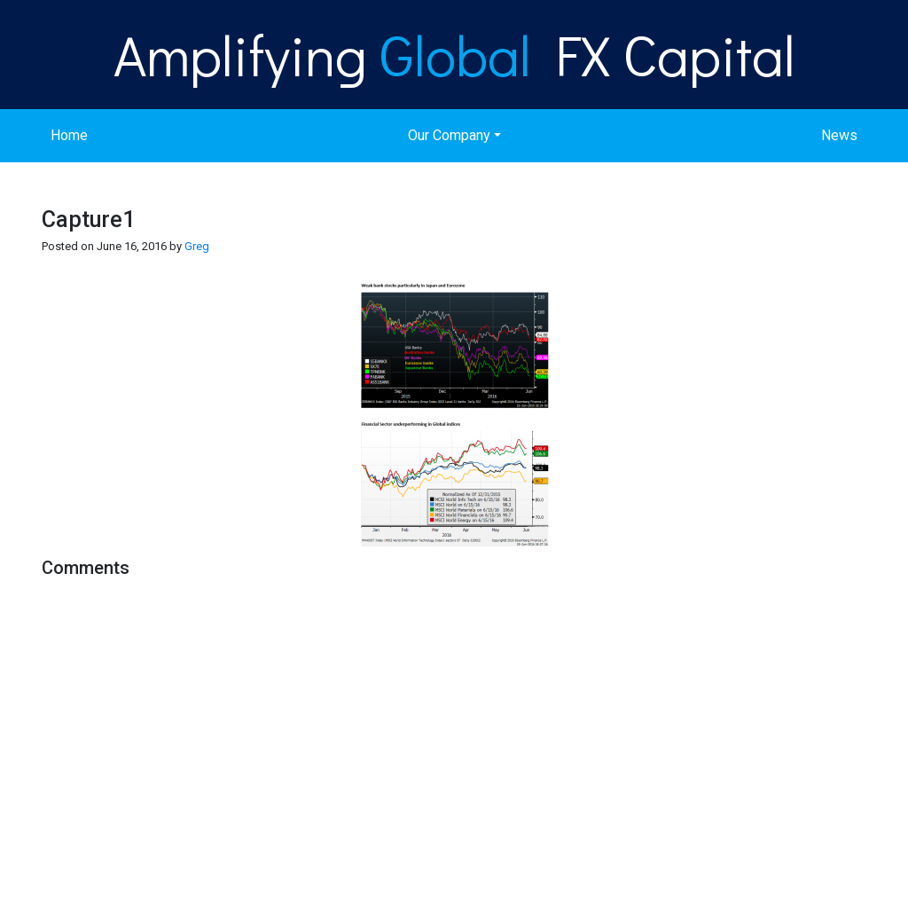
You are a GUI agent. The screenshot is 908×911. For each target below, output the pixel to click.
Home (69, 135)
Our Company (449, 135)
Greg (196, 246)
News (839, 135)
